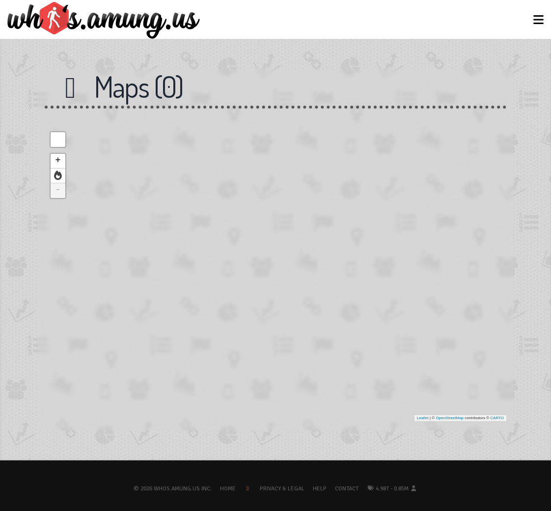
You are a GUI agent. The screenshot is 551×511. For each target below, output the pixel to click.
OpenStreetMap (449, 418)
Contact (346, 488)
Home (228, 488)
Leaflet (423, 418)
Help (320, 488)
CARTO (497, 418)
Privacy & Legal (282, 488)
